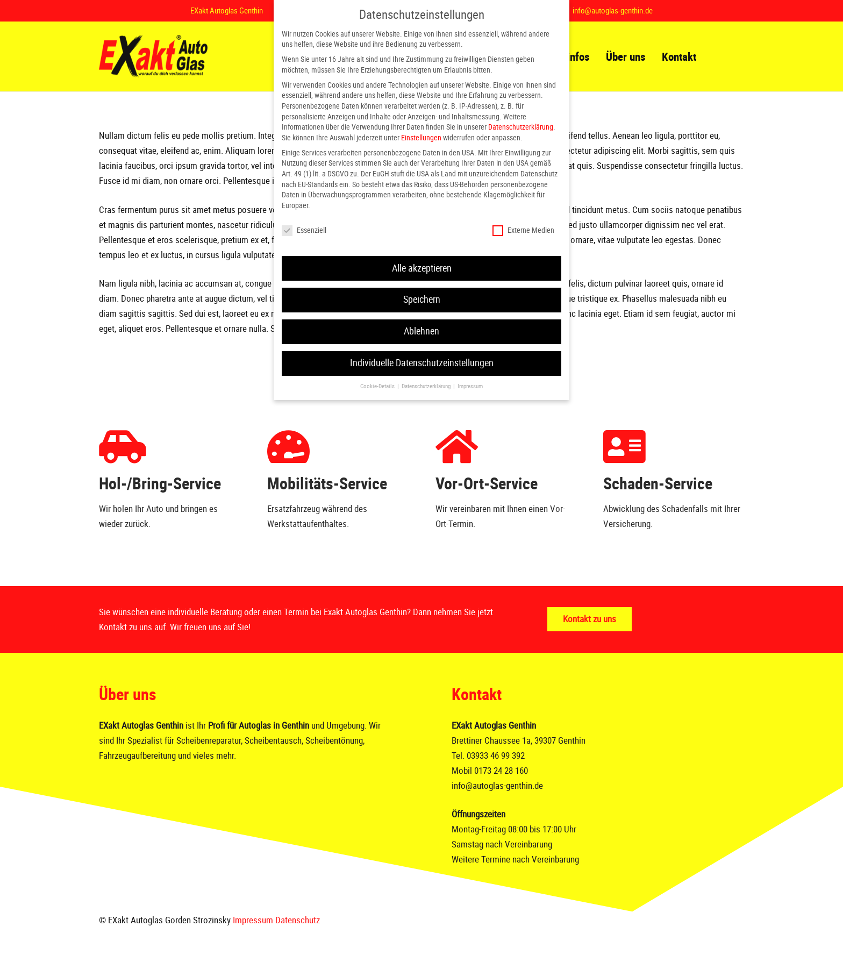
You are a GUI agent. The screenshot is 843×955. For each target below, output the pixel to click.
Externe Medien (523, 230)
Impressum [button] (470, 386)
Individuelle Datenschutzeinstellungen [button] (422, 363)
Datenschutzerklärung (520, 127)
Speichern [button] (421, 299)
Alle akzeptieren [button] (422, 268)
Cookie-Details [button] (378, 386)
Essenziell (304, 230)
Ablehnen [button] (421, 331)
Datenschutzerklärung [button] (427, 386)
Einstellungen (421, 137)
